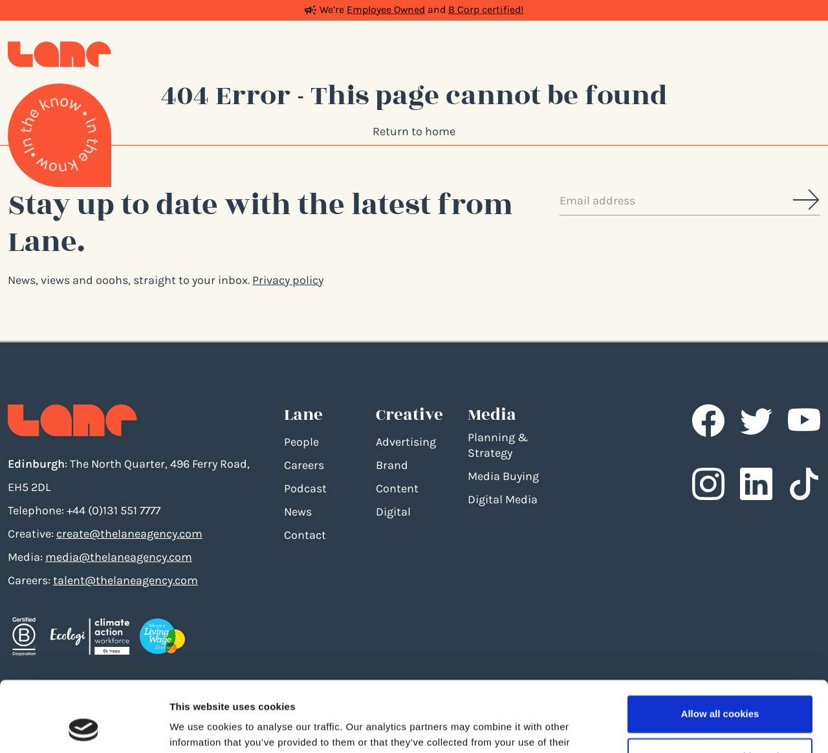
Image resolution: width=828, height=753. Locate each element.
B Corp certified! (485, 10)
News (298, 512)
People (301, 442)
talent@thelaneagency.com (125, 580)
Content (397, 488)
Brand (392, 465)
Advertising (406, 442)
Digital (393, 512)
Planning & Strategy (498, 444)
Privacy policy (287, 280)
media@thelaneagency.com (118, 557)
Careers (304, 465)
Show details (199, 727)
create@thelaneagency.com (129, 534)
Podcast (305, 488)
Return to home (414, 131)
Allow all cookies (720, 647)
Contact (305, 535)
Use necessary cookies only (720, 689)
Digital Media (503, 499)
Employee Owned (386, 10)
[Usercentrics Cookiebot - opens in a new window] (83, 727)
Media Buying (503, 476)
